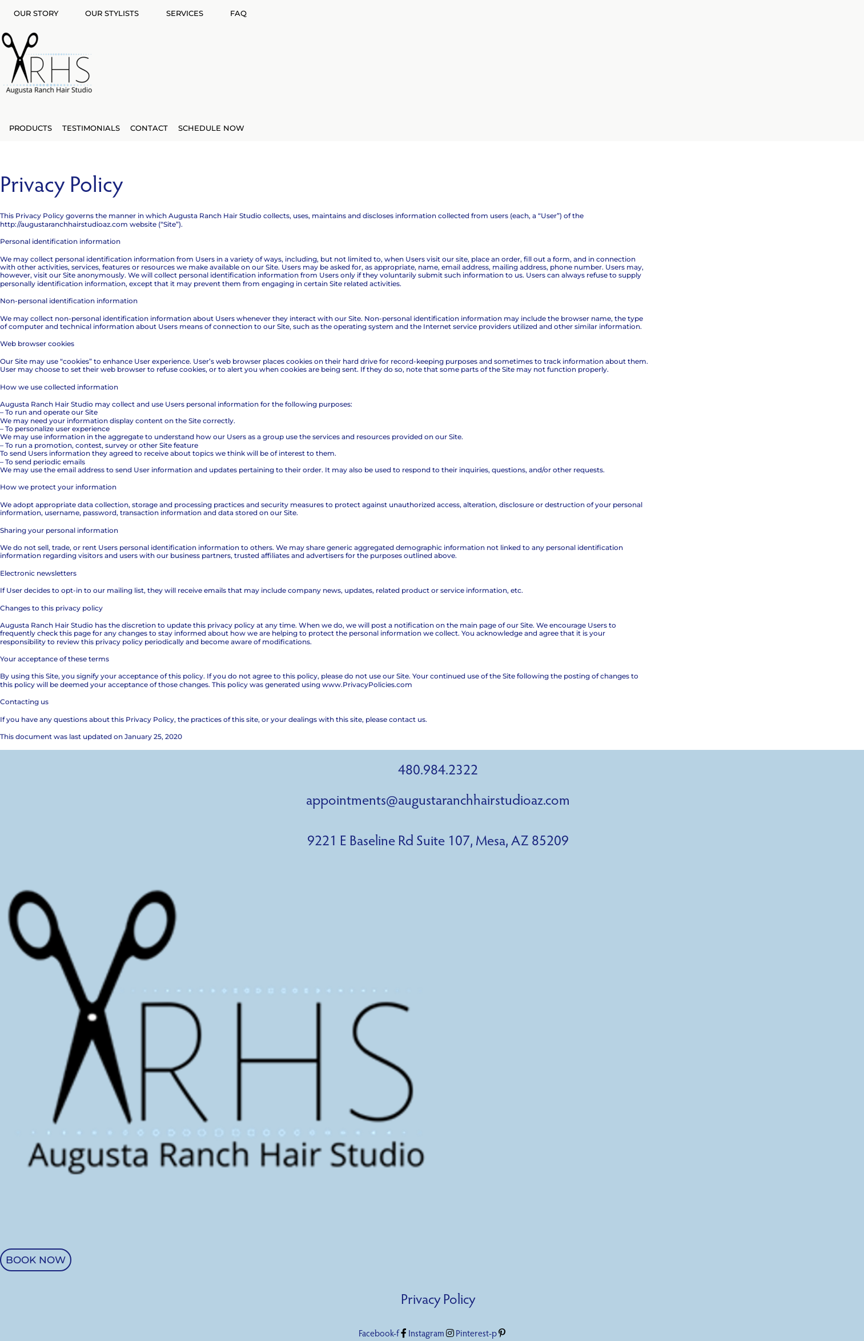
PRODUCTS (30, 128)
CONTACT (149, 128)
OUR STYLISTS (112, 13)
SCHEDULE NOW (211, 128)
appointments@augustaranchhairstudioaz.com (438, 801)
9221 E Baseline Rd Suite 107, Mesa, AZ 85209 (438, 842)
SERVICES (184, 13)
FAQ (238, 13)
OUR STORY (36, 13)
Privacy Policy (438, 1301)
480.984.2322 (438, 771)
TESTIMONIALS (91, 128)
